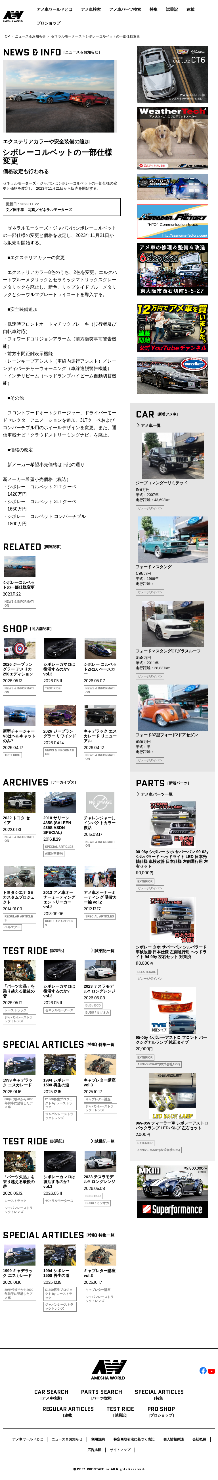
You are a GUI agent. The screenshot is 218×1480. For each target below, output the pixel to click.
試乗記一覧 (101, 951)
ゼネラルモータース (66, 36)
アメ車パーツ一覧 (154, 794)
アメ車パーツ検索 (125, 9)
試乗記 (172, 9)
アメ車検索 (91, 9)
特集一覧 (103, 1044)
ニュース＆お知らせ (30, 36)
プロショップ (48, 23)
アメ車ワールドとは (54, 9)
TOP (6, 36)
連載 (190, 9)
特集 (154, 9)
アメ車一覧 (148, 425)
